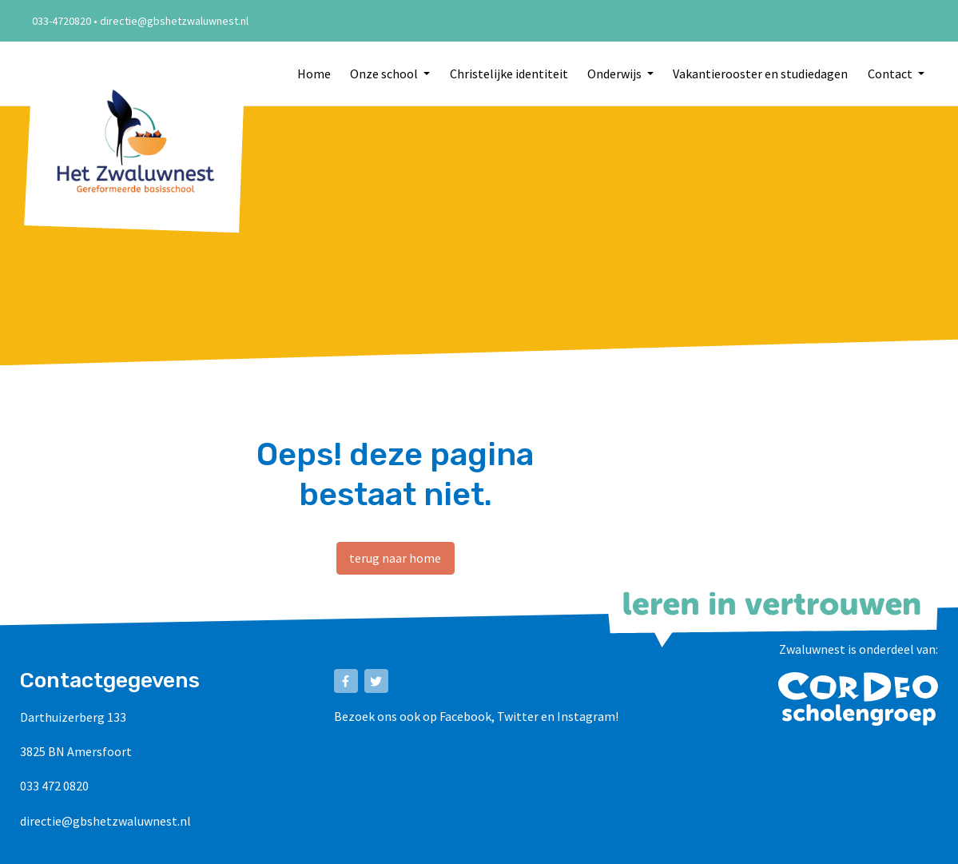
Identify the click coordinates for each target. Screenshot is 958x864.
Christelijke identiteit (509, 74)
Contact (891, 74)
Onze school (385, 74)
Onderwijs (615, 74)
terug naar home (395, 558)
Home (314, 74)
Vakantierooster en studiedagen (760, 74)
